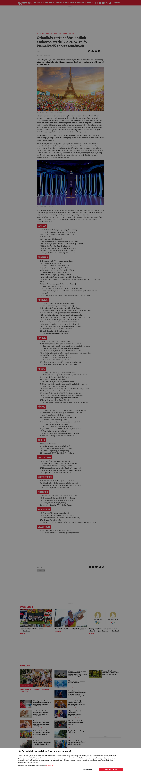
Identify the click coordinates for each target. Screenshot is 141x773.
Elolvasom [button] (49, 766)
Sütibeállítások (87, 769)
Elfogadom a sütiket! (111, 769)
